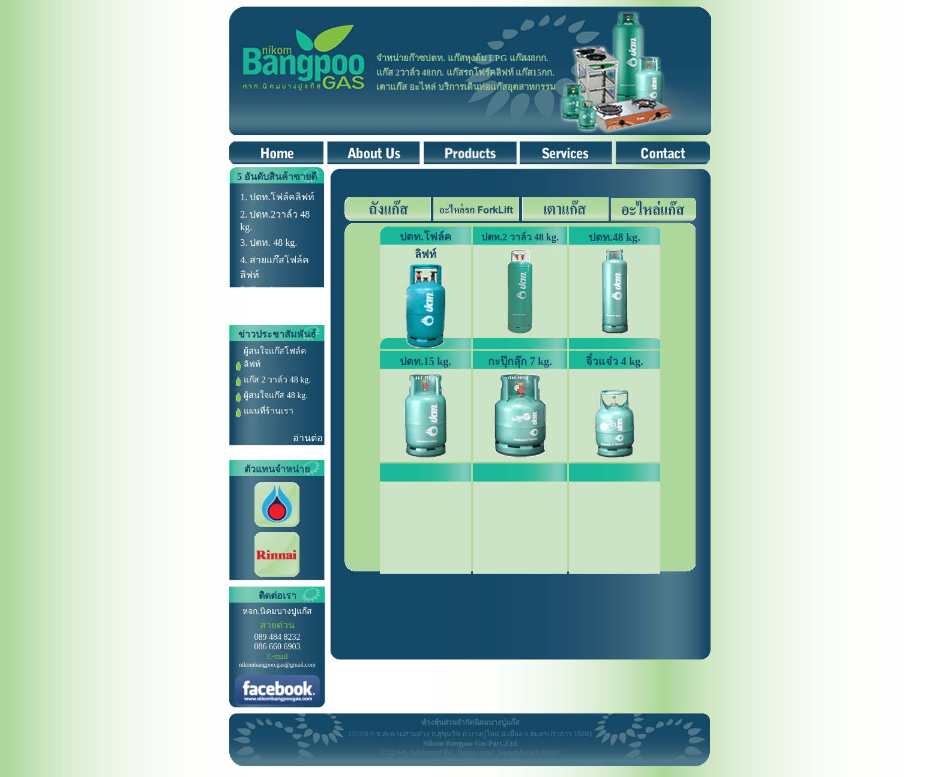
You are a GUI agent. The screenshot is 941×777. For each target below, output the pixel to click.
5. (245, 290)
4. (245, 260)
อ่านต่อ (308, 438)
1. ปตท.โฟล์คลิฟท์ (277, 197)
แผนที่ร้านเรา (268, 410)
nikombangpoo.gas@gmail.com (277, 664)
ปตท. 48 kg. (273, 242)
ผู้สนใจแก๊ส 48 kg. (276, 395)
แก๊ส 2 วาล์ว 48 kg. (277, 379)
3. (245, 242)
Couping (266, 290)
